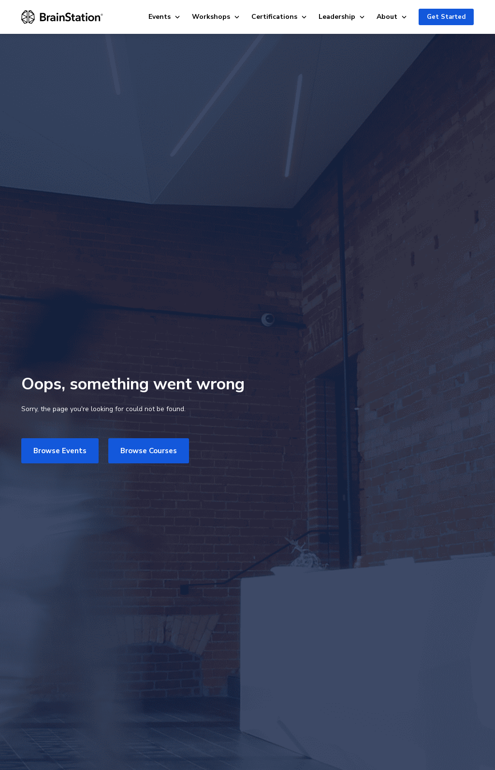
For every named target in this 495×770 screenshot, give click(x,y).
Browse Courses (148, 451)
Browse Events (60, 451)
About (392, 16)
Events (164, 16)
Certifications (279, 16)
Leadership (342, 16)
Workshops (216, 16)
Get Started (446, 17)
